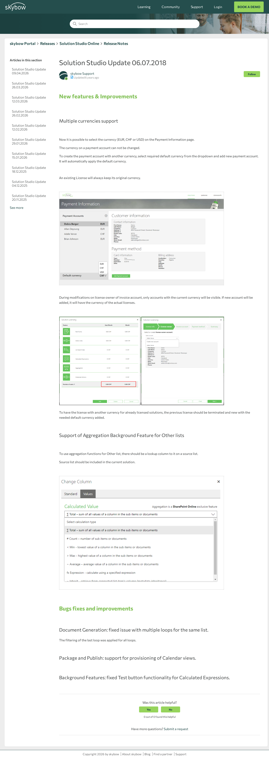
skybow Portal (23, 43)
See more (16, 207)
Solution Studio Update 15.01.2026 (29, 155)
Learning (144, 7)
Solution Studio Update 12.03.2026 (29, 99)
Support (197, 7)
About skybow (131, 754)
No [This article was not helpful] (170, 709)
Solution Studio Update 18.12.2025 (29, 169)
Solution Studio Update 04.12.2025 (29, 183)
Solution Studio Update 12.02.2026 (29, 127)
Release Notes (116, 43)
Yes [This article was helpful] (149, 709)
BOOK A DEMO (249, 7)
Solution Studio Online (79, 43)
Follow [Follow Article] (252, 74)
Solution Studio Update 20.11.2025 (29, 197)
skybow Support (82, 73)
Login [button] (218, 7)
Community (171, 7)
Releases (47, 43)
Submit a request (176, 729)
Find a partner (163, 754)
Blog (147, 754)
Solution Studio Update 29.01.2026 (29, 141)
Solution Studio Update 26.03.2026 (29, 85)
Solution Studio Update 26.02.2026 (29, 113)
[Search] (134, 24)
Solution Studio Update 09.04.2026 (29, 71)
